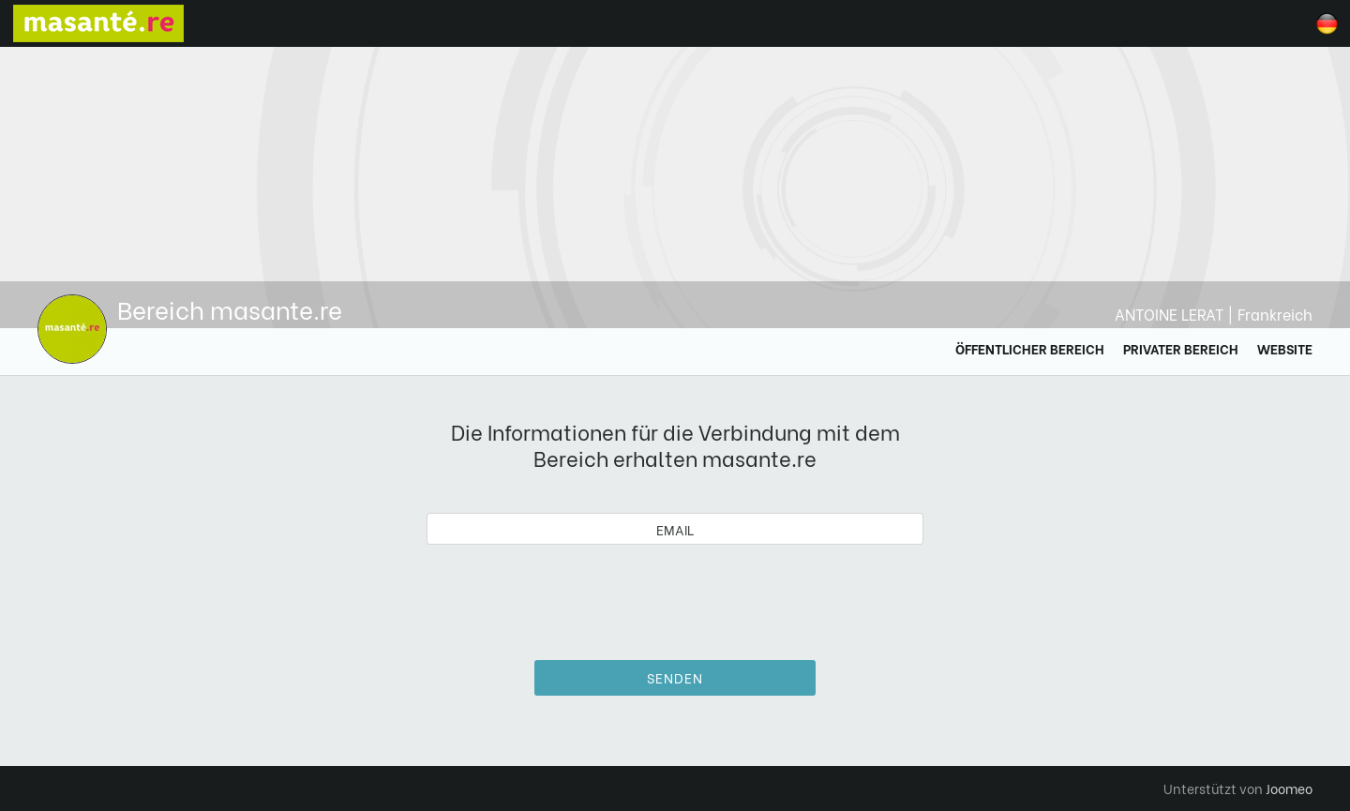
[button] (49, 714)
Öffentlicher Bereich (1029, 348)
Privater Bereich (1180, 348)
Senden (675, 677)
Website (1284, 348)
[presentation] (675, 595)
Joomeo (1289, 788)
